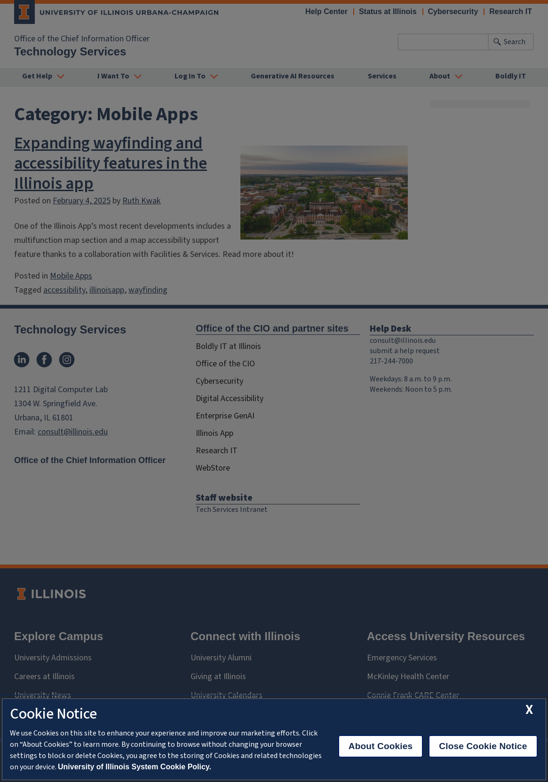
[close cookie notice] (529, 710)
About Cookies (381, 746)
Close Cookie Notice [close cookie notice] (483, 746)
